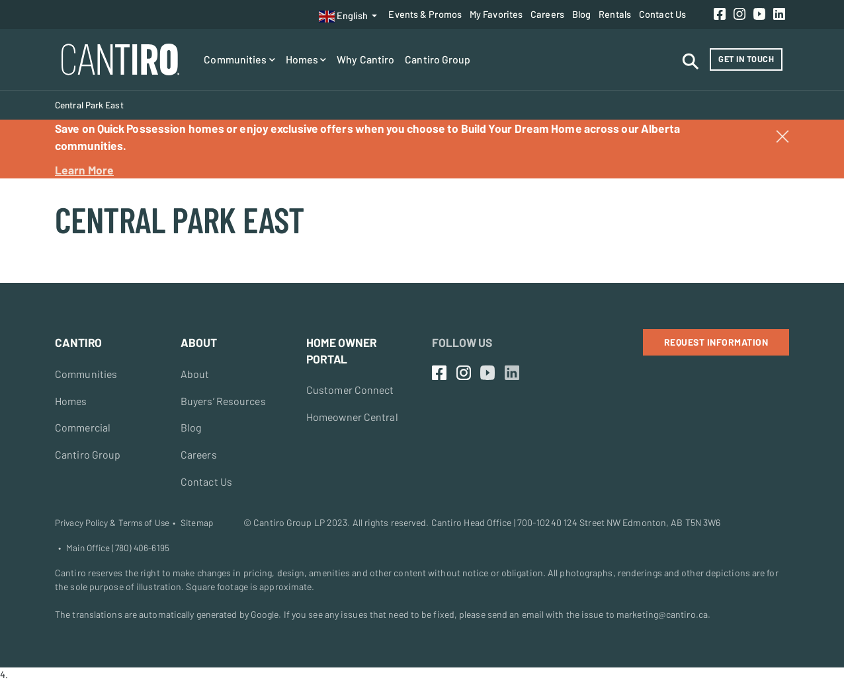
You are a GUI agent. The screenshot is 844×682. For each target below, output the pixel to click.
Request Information (716, 342)
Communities (239, 59)
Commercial (83, 428)
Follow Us (462, 342)
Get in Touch (746, 59)
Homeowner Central (353, 416)
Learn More (84, 169)
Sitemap (197, 522)
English (343, 16)
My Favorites (496, 14)
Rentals (615, 14)
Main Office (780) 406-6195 (117, 548)
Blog (581, 14)
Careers (547, 14)
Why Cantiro (365, 59)
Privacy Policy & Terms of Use (112, 522)
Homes (306, 59)
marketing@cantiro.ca (662, 615)
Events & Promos (425, 14)
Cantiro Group (437, 59)
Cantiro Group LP (289, 522)
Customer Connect (351, 389)
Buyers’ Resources (224, 401)
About (195, 373)
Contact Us (662, 14)
